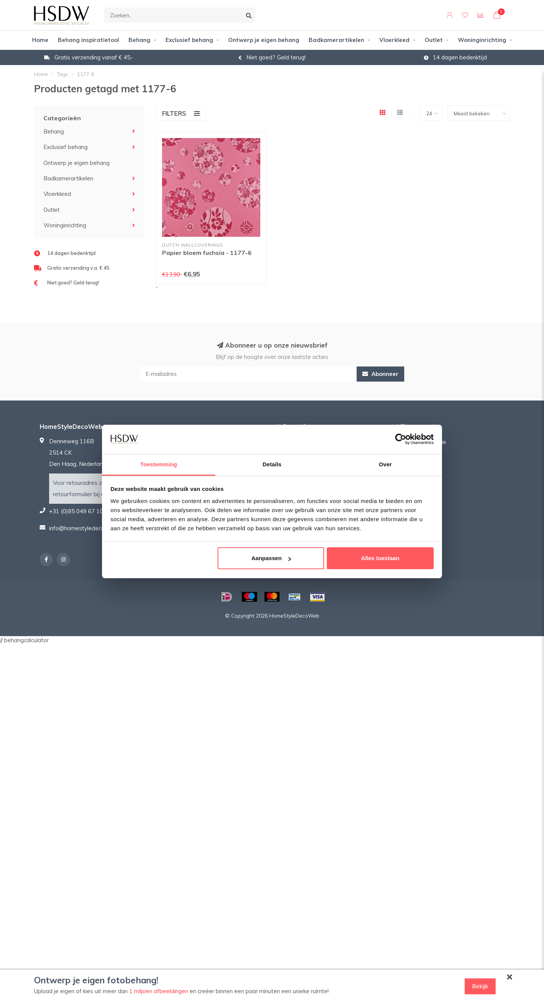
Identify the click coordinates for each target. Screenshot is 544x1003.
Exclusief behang (189, 39)
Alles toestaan (380, 558)
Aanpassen (271, 558)
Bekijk (480, 986)
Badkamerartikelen (336, 39)
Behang (139, 39)
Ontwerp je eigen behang (263, 39)
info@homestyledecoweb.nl (85, 528)
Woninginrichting (482, 39)
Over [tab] (385, 464)
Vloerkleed (394, 39)
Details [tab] (272, 464)
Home (40, 39)
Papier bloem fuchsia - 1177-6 (207, 252)
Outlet (434, 39)
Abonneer (380, 373)
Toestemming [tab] (158, 464)
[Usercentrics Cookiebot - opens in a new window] (401, 439)
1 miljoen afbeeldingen (158, 991)
